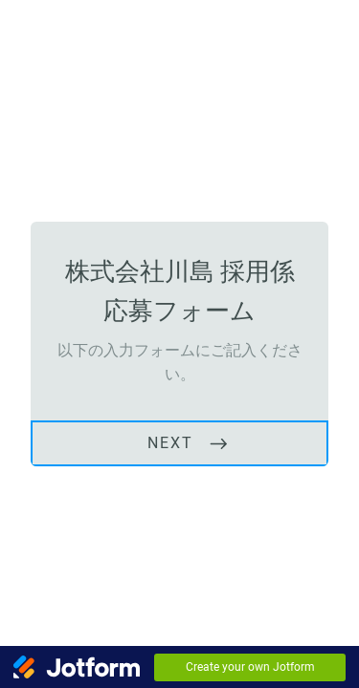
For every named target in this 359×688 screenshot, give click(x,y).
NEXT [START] (170, 443)
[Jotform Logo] (76, 667)
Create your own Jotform (250, 667)
